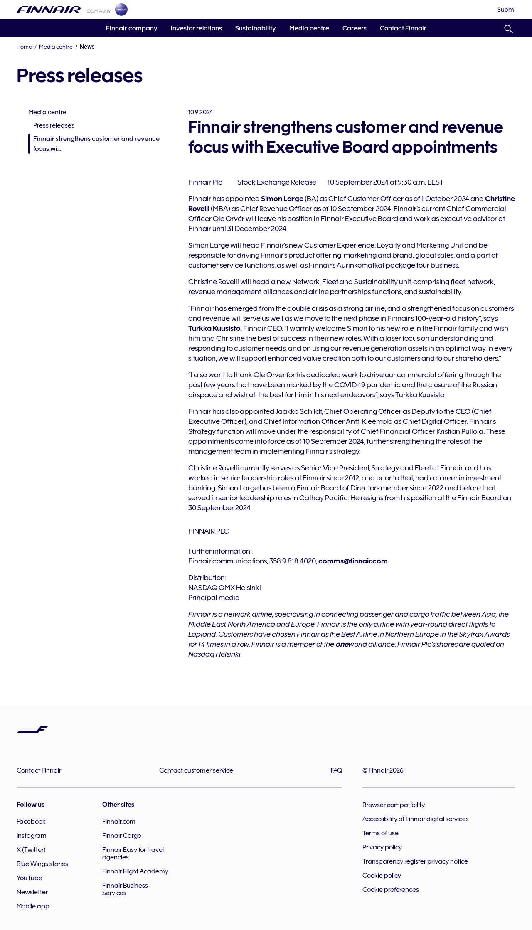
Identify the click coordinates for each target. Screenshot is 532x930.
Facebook (31, 821)
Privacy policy (382, 847)
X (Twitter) (31, 850)
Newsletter (32, 892)
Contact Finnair (403, 28)
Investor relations (196, 28)
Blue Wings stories (42, 864)
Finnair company (132, 28)
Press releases (53, 125)
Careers (354, 28)
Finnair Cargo (121, 835)
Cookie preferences (390, 889)
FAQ (336, 770)
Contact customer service (196, 770)
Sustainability (255, 28)
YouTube (29, 878)
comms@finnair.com (353, 561)
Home (24, 46)
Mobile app (33, 906)
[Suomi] (506, 10)
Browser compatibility (393, 805)
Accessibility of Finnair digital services (415, 819)
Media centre (309, 28)
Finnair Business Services (125, 889)
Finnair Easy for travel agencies (133, 853)
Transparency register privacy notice (415, 861)
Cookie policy (381, 875)
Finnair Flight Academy (135, 871)
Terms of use (380, 833)
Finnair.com (118, 821)
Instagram (32, 835)
